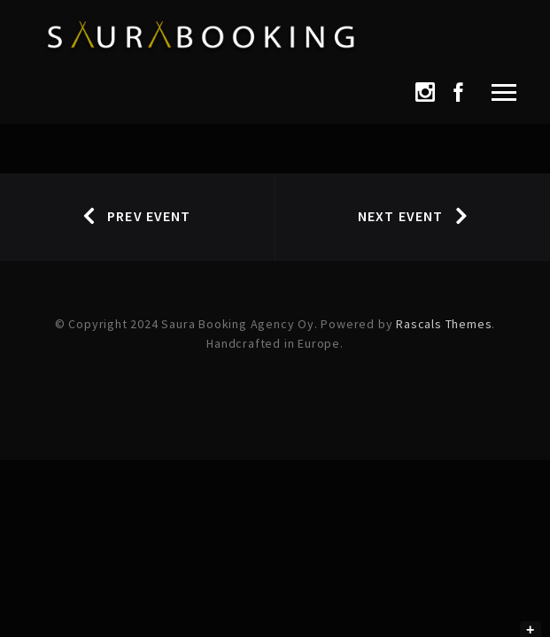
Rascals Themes (444, 324)
